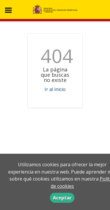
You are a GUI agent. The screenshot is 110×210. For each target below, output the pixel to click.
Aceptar (62, 198)
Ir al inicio (55, 89)
